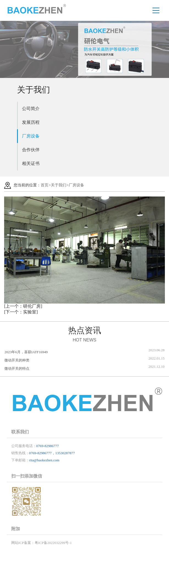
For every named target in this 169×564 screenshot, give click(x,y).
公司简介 (31, 108)
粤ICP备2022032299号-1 (53, 543)
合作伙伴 (31, 149)
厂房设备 (31, 136)
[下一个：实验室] (21, 312)
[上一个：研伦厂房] (23, 306)
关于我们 (58, 185)
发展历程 (31, 122)
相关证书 (31, 163)
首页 (44, 185)
